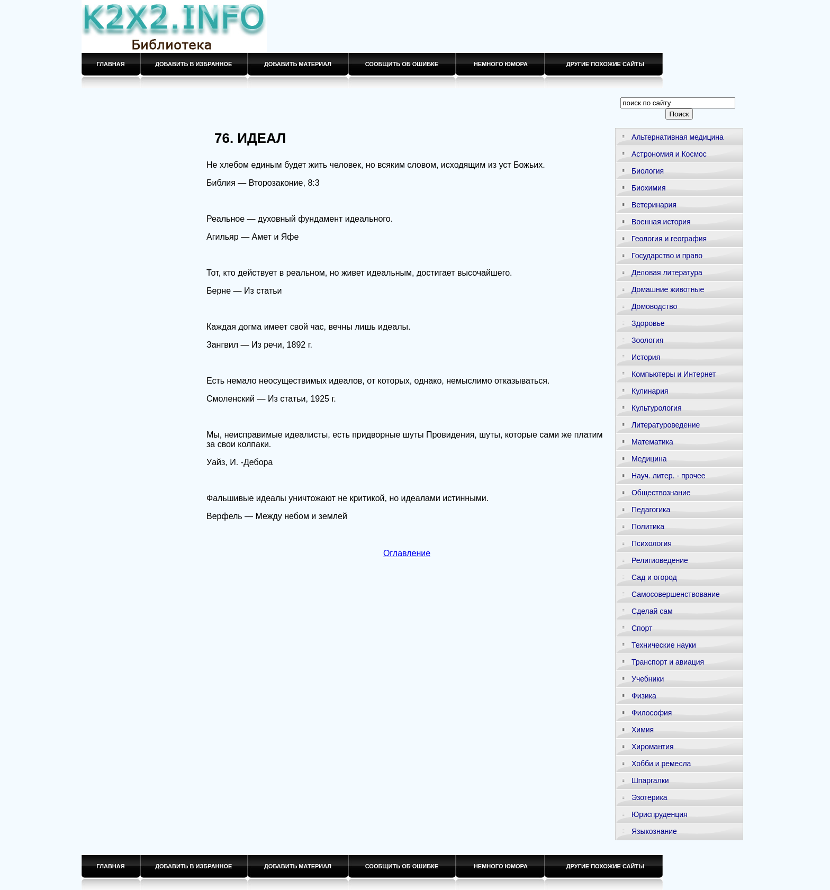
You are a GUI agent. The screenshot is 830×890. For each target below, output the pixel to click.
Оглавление (406, 553)
